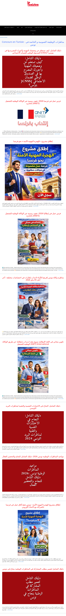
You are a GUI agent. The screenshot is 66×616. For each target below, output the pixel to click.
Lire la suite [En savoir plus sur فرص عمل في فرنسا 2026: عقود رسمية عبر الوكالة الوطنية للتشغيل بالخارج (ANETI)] (57, 134)
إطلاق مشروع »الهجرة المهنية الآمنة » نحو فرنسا (33, 141)
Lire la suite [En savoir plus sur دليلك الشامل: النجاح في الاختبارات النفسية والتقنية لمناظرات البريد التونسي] (23, 449)
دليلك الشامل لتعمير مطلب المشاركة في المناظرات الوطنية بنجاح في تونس (33, 569)
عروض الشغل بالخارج (28, 27)
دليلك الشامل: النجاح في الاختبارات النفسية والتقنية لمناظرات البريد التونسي (33, 407)
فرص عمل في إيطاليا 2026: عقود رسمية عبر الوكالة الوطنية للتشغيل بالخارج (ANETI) (33, 214)
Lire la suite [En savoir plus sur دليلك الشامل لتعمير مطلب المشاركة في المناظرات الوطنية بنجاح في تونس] (10, 609)
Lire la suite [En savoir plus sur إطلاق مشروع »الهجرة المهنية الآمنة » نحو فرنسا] (35, 206)
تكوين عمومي (51, 27)
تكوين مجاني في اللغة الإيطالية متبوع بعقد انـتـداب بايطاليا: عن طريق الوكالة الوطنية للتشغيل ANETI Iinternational (33, 342)
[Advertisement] (33, 16)
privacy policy (33, 30)
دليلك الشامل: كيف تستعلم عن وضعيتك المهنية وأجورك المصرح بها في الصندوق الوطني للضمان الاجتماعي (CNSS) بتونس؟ (33, 51)
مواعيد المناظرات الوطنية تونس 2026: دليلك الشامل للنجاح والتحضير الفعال (33, 456)
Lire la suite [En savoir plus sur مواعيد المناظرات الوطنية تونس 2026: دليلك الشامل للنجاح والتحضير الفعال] (26, 497)
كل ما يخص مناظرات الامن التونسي (41, 27)
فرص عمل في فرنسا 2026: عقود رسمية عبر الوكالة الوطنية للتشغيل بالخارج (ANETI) (33, 102)
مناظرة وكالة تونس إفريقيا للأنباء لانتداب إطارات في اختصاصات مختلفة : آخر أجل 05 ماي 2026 (33, 278)
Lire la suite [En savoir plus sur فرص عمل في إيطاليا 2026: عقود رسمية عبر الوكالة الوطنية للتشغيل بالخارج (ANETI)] (60, 270)
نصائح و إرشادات (59, 27)
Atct (22, 27)
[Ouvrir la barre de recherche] (33, 34)
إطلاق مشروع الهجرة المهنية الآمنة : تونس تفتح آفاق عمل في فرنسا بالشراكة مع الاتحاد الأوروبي (33, 505)
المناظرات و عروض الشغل (10, 27)
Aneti (18, 27)
